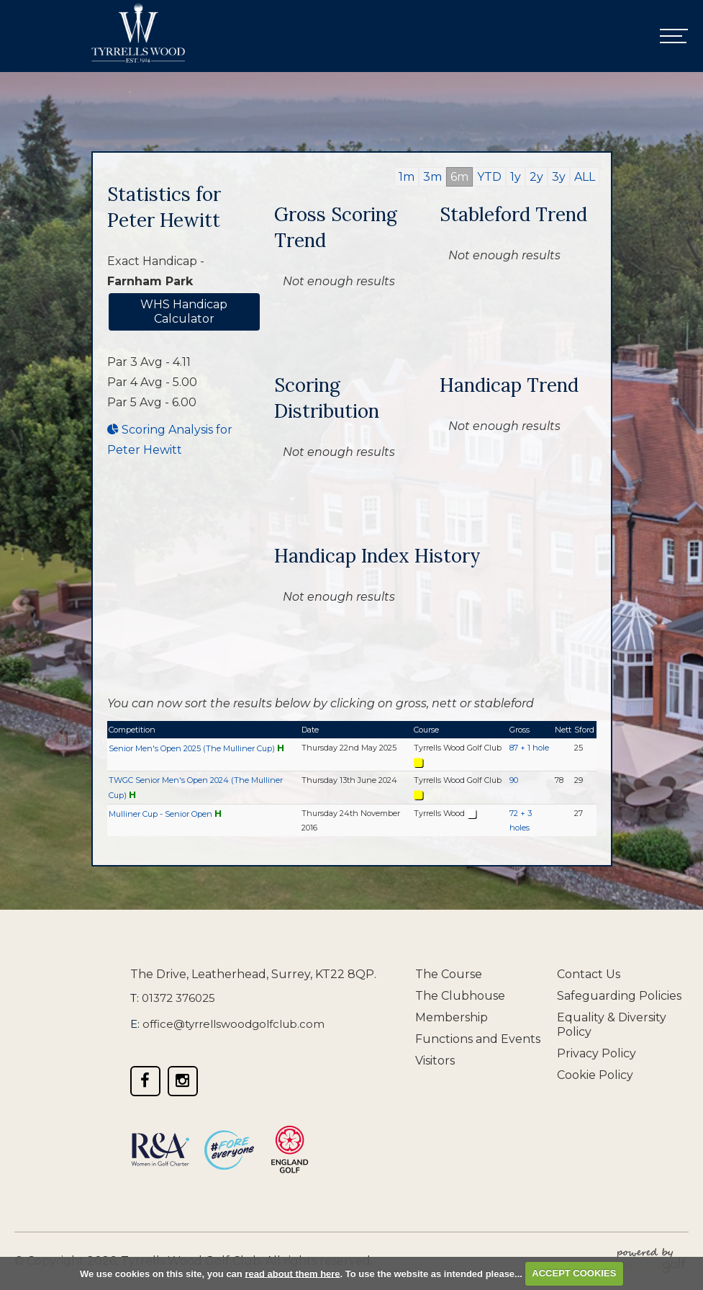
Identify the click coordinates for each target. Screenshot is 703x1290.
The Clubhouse (460, 996)
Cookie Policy (595, 1075)
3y (559, 177)
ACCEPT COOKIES (574, 1273)
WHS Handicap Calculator (183, 311)
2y (536, 177)
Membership (451, 1017)
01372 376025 (178, 998)
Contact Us (588, 974)
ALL (584, 177)
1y (515, 177)
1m (406, 177)
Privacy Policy (596, 1053)
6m (459, 177)
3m (432, 177)
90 (513, 780)
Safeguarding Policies (619, 996)
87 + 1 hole (529, 748)
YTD (489, 177)
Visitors (435, 1060)
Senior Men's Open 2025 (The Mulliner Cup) (192, 748)
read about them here (292, 1273)
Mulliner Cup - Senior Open (160, 814)
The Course (448, 974)
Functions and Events (477, 1039)
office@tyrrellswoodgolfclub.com (233, 1024)
